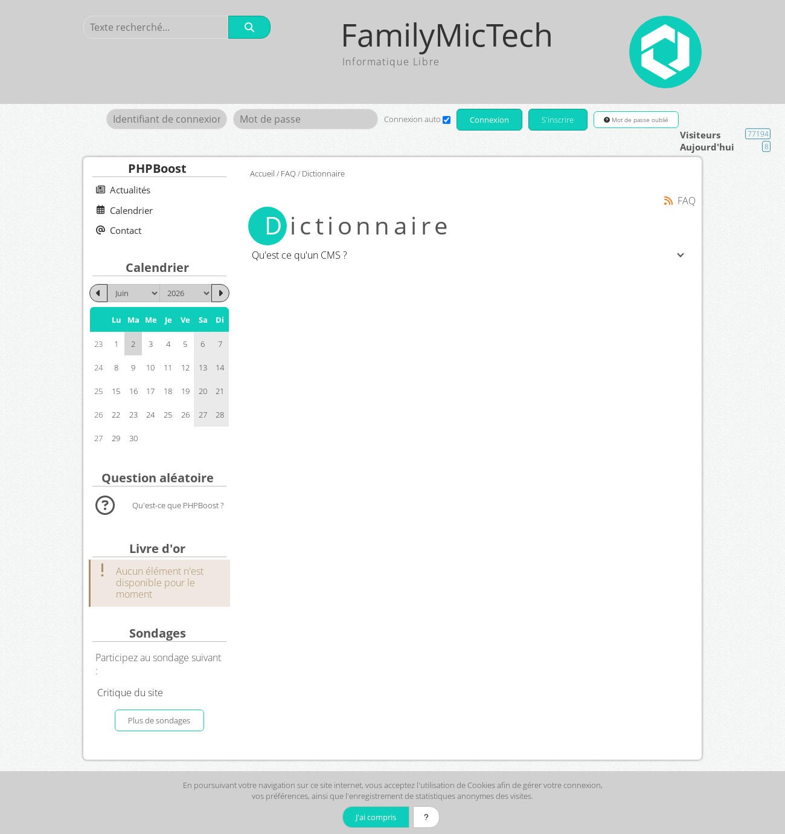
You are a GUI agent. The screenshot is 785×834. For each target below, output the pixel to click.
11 (168, 367)
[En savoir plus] (426, 817)
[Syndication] (668, 200)
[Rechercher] (249, 27)
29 (116, 438)
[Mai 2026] (98, 293)
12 (185, 367)
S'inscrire (558, 119)
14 (220, 367)
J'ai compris (376, 817)
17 (150, 391)
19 (185, 391)
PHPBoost (157, 168)
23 (133, 414)
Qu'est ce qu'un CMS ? (299, 255)
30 (133, 438)
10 (150, 367)
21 (220, 391)
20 (203, 391)
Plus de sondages (159, 720)
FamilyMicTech (447, 35)
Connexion (489, 119)
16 (133, 391)
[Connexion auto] (446, 120)
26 (185, 414)
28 (220, 414)
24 (150, 414)
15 (116, 391)
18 (168, 391)
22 (116, 414)
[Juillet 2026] (220, 293)
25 (168, 414)
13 (203, 367)
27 (203, 414)
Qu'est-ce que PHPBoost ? (177, 505)
